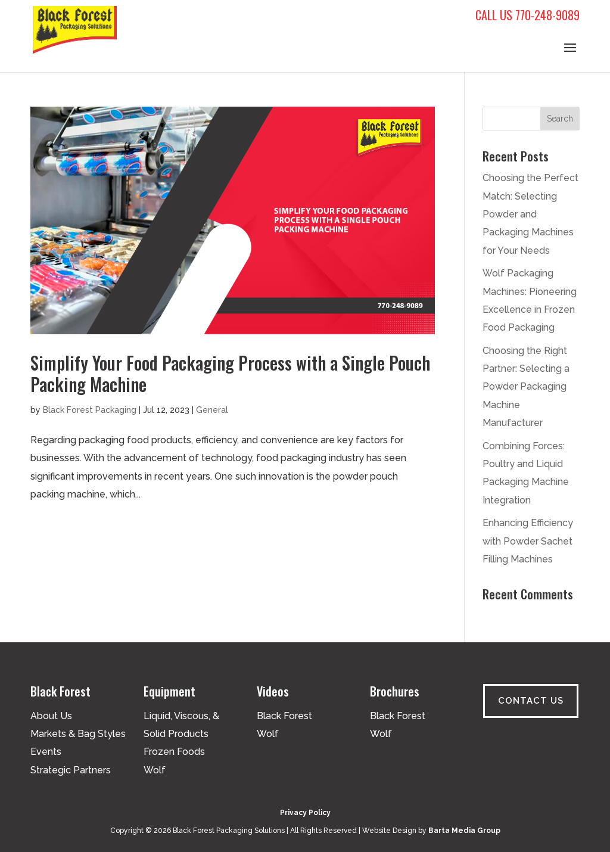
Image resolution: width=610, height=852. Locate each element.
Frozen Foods (174, 751)
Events (45, 751)
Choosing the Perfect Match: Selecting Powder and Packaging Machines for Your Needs (530, 214)
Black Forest (284, 716)
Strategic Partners (70, 770)
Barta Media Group (464, 830)
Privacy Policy (305, 813)
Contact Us (531, 700)
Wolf (155, 770)
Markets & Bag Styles (78, 733)
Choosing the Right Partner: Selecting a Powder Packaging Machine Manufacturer (526, 387)
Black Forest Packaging (89, 410)
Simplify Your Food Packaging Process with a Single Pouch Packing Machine (230, 373)
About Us (51, 716)
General (212, 410)
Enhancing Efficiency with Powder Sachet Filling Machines (528, 541)
